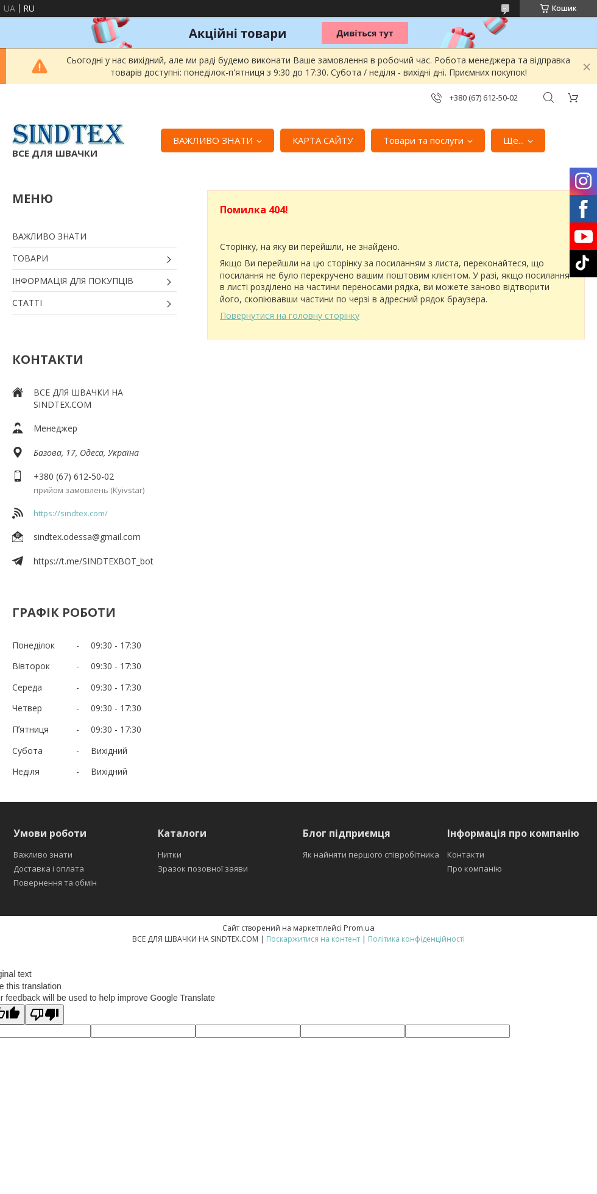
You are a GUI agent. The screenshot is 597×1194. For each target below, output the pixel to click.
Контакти (465, 854)
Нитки (170, 854)
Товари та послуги (423, 140)
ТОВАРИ (30, 258)
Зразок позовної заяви (203, 868)
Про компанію (474, 868)
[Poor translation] (44, 1014)
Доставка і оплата (48, 868)
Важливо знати (42, 854)
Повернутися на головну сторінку (289, 315)
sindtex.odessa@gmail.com (87, 536)
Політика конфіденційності (416, 939)
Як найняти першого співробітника (371, 854)
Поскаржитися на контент (313, 939)
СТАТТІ (27, 302)
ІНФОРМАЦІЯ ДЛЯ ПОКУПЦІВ (72, 280)
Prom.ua (359, 927)
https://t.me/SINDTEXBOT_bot (94, 561)
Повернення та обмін (55, 882)
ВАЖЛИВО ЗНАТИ (213, 140)
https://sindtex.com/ (71, 513)
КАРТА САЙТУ (322, 140)
